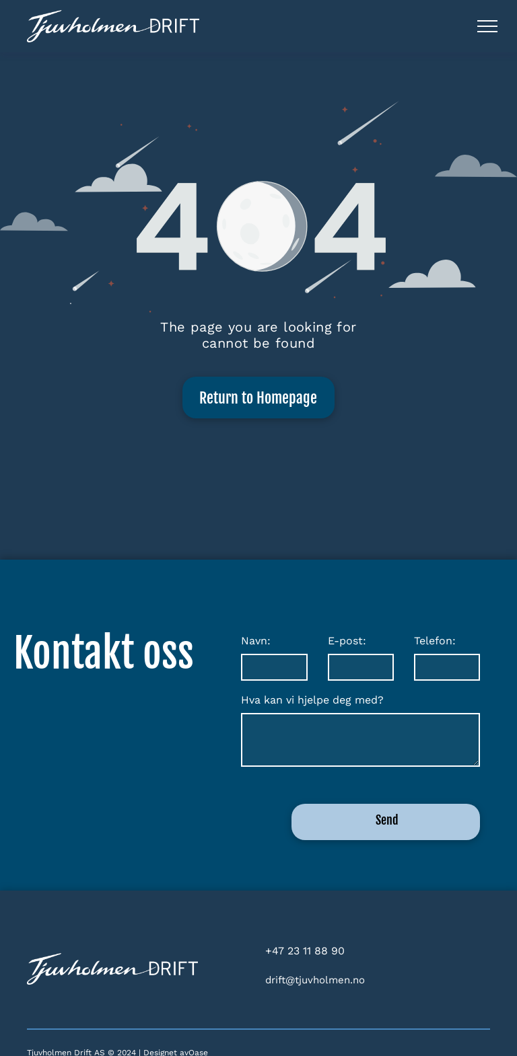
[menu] (487, 26)
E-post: (347, 640)
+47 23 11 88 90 (305, 950)
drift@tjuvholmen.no (315, 980)
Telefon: (435, 640)
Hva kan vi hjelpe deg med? (312, 699)
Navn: (256, 640)
